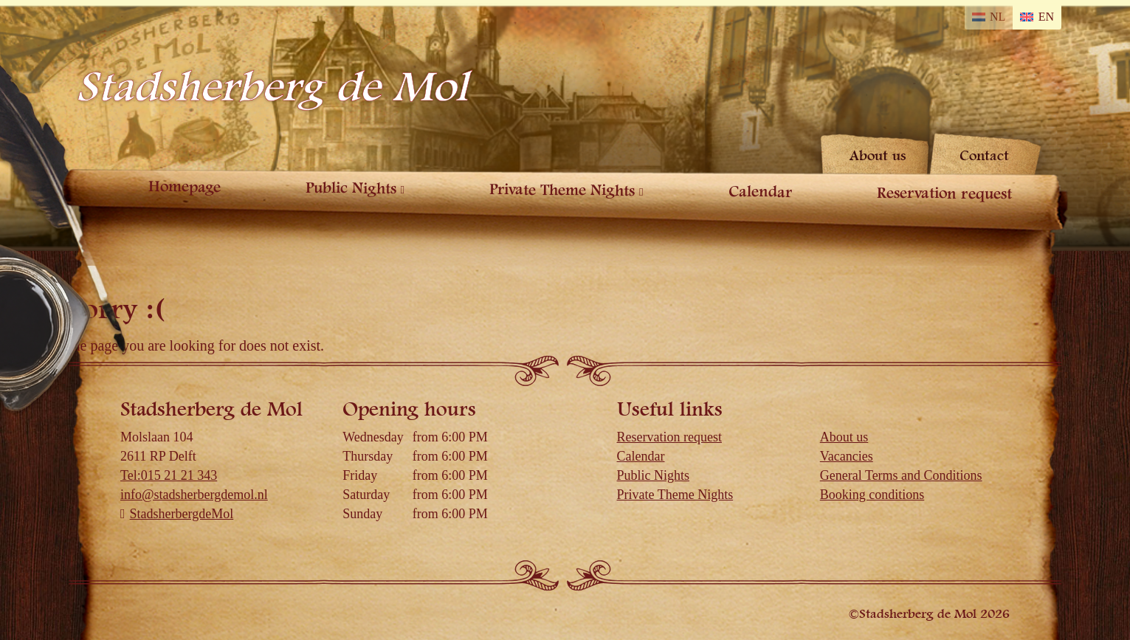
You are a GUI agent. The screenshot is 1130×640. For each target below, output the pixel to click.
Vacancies (846, 456)
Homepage (183, 186)
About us (877, 156)
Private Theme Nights (562, 190)
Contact (984, 156)
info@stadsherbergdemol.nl (196, 494)
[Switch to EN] (1038, 17)
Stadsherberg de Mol (272, 87)
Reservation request (945, 194)
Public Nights (346, 188)
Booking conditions (872, 494)
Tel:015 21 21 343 (172, 475)
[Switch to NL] (991, 17)
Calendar (764, 192)
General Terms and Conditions (903, 475)
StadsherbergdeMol (180, 513)
